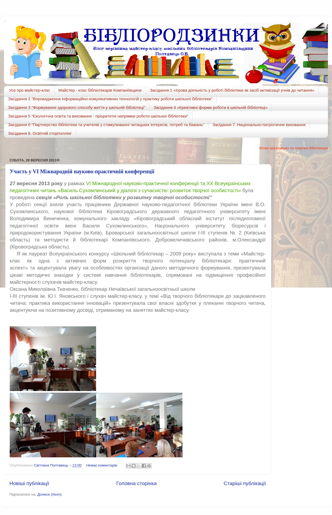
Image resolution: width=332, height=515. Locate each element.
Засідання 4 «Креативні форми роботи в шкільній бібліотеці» (210, 107)
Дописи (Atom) (49, 494)
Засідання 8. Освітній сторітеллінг (40, 133)
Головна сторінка (136, 483)
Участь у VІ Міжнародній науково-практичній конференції (82, 171)
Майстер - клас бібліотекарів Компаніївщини (100, 90)
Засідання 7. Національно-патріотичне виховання (259, 124)
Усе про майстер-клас (29, 90)
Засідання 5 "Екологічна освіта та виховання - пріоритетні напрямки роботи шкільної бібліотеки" (98, 116)
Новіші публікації (29, 483)
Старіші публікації (245, 483)
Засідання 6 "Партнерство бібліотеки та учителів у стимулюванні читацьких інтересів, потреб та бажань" (106, 124)
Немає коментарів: (102, 465)
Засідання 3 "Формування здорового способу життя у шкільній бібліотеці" (76, 107)
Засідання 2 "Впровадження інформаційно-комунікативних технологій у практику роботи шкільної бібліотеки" (110, 98)
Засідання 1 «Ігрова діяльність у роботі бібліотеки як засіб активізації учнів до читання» (232, 90)
